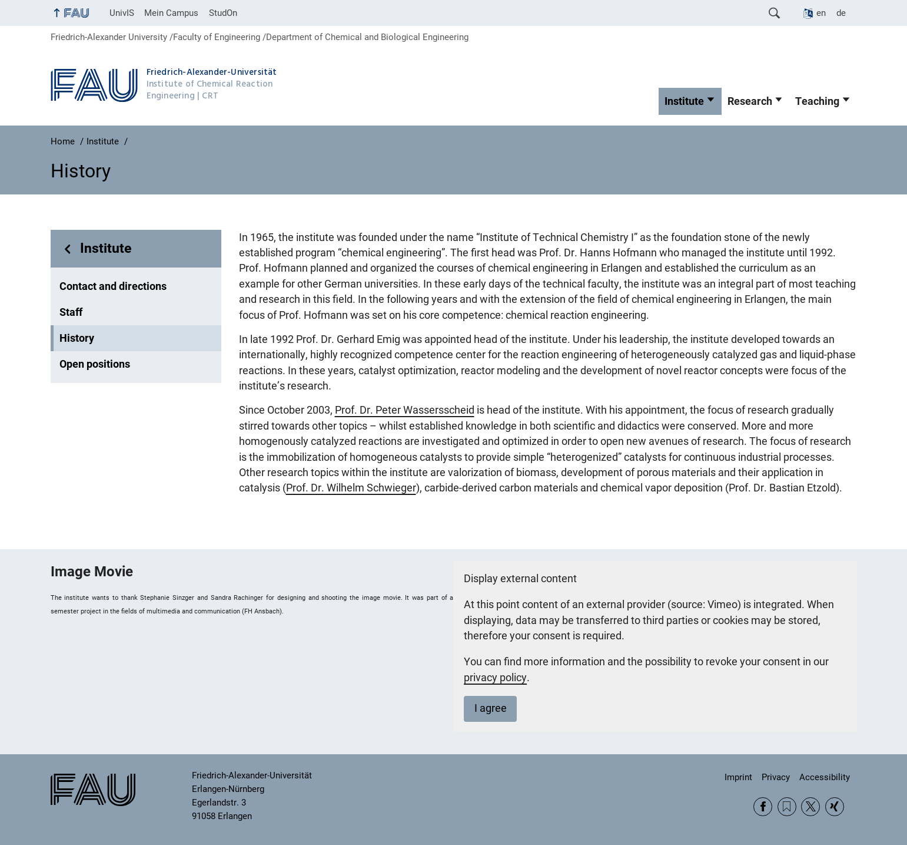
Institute (684, 101)
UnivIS (121, 13)
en (821, 13)
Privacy (776, 777)
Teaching (817, 101)
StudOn (223, 13)
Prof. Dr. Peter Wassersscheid (404, 410)
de (841, 13)
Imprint (738, 777)
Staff (70, 312)
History (76, 338)
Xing (834, 806)
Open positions (94, 364)
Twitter (810, 806)
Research (749, 101)
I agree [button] (490, 708)
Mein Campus (171, 13)
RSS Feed (787, 806)
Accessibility (824, 777)
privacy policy (495, 678)
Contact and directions (113, 286)
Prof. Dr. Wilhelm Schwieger (351, 488)
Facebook (762, 806)
